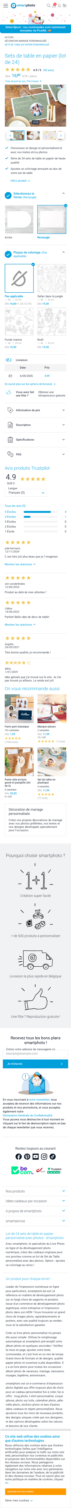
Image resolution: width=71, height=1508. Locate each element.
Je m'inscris (14, 1064)
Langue (12, 488)
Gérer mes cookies (19, 1500)
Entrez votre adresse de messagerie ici (30, 1049)
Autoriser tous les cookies (20, 1491)
